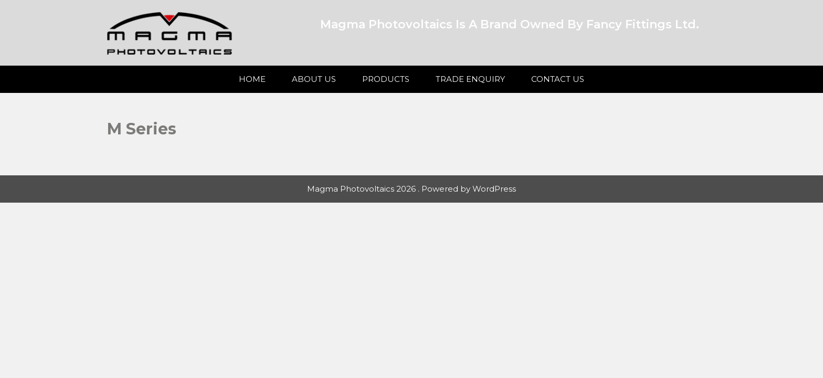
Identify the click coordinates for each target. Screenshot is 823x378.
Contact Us (557, 79)
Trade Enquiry (470, 79)
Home (252, 79)
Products (385, 79)
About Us (314, 79)
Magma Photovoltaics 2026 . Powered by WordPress (411, 189)
